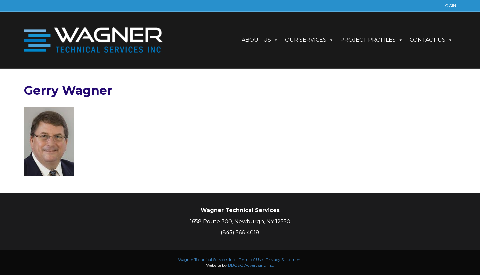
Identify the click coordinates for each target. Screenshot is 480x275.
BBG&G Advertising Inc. (251, 265)
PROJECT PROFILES (371, 40)
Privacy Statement (284, 259)
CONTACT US (431, 40)
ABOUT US (260, 40)
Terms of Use (251, 259)
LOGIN (449, 5)
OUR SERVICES (309, 40)
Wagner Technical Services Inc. (207, 259)
